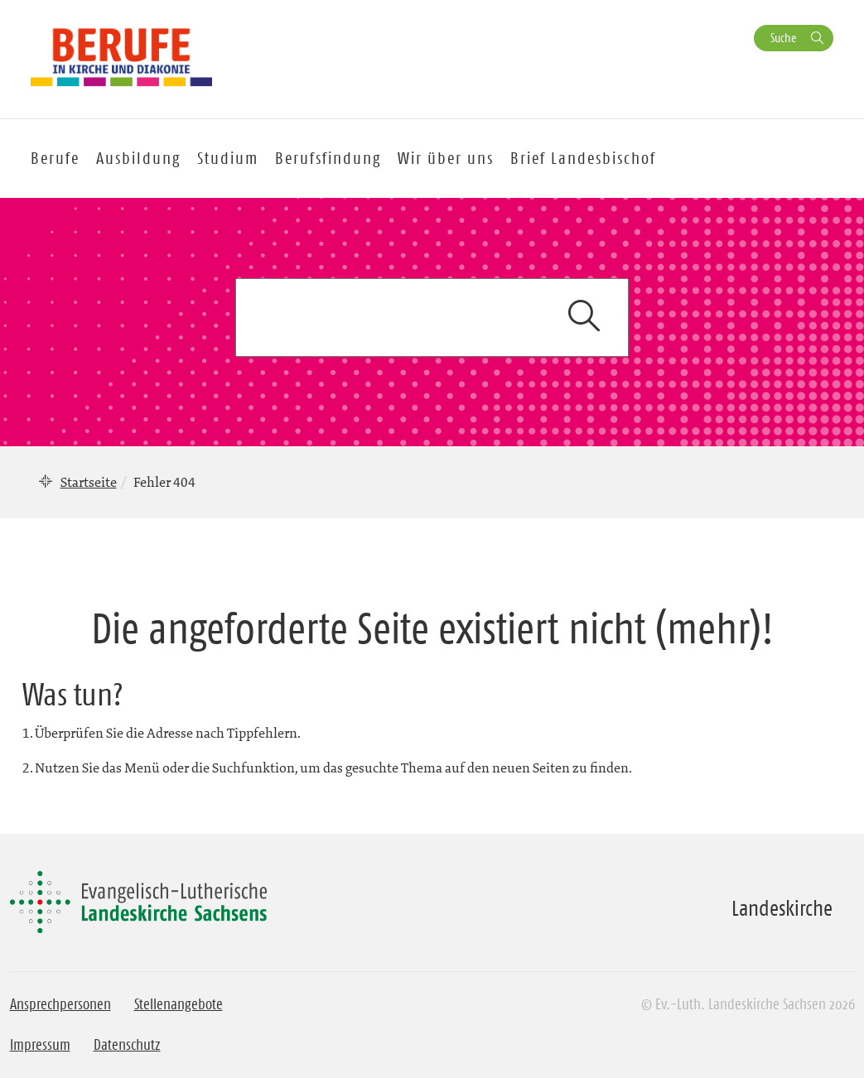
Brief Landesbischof (583, 158)
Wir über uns (446, 158)
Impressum (40, 1045)
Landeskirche (782, 908)
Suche (783, 38)
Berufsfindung (328, 158)
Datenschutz (127, 1045)
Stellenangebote (178, 1004)
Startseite (88, 482)
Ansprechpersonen (60, 1004)
